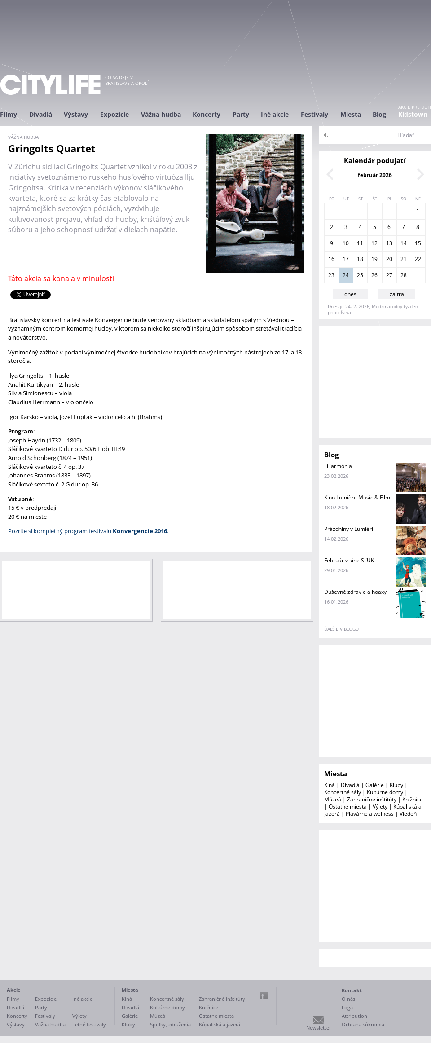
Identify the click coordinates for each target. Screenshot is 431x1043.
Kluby (396, 785)
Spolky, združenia (170, 1024)
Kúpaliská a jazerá (219, 1024)
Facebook (264, 996)
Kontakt (352, 990)
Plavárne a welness (370, 814)
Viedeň (408, 814)
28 (403, 275)
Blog (379, 114)
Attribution (354, 1015)
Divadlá (40, 114)
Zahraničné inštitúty (371, 799)
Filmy (8, 114)
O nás (348, 998)
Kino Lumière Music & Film (357, 497)
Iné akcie (275, 114)
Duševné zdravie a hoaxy (355, 592)
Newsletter (318, 1027)
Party (241, 114)
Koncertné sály (342, 792)
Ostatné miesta (348, 806)
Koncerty (206, 114)
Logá (347, 1007)
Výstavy (76, 114)
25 (360, 275)
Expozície (114, 114)
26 (374, 275)
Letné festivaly (89, 1024)
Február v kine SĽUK (349, 560)
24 (346, 275)
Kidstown (412, 114)
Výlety (380, 806)
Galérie (374, 785)
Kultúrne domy (385, 792)
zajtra (397, 294)
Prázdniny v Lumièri (348, 529)
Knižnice (412, 799)
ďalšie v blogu (341, 629)
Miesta (350, 114)
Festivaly (314, 114)
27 (389, 275)
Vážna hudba (161, 114)
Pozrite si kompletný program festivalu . (88, 531)
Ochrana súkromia (363, 1024)
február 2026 (375, 175)
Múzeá (332, 799)
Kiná (329, 785)
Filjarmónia (338, 466)
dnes (350, 294)
